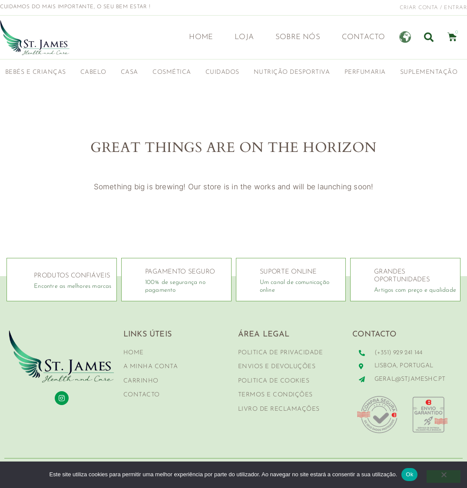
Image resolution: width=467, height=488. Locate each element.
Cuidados (224, 72)
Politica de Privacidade (280, 353)
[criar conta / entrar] (394, 7)
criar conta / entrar (433, 7)
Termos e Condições (275, 395)
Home (201, 37)
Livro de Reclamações (279, 409)
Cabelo (95, 72)
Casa (131, 72)
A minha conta (150, 366)
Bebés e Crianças (37, 72)
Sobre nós (297, 37)
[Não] (443, 476)
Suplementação (431, 72)
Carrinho (141, 381)
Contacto (363, 37)
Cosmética (173, 72)
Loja (244, 37)
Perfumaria (367, 72)
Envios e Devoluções (277, 366)
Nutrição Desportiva (294, 72)
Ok (409, 474)
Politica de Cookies (274, 381)
